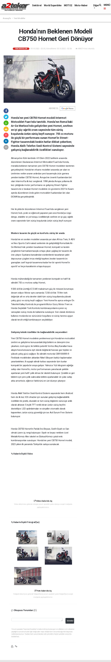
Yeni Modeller (19, 18)
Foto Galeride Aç (43, 591)
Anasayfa (7, 18)
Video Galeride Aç (43, 501)
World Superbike (53, 5)
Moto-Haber (81, 5)
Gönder (70, 621)
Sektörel (37, 5)
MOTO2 (68, 5)
